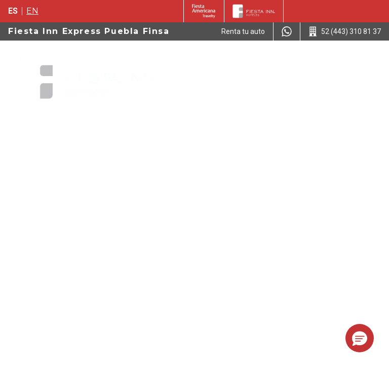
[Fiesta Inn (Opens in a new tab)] (204, 11)
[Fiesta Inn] (253, 11)
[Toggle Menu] (365, 60)
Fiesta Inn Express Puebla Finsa (89, 31)
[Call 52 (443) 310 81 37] (344, 31)
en (32, 11)
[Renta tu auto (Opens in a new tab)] (243, 31)
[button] (359, 338)
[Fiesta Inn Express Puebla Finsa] (88, 78)
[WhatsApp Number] (287, 31)
